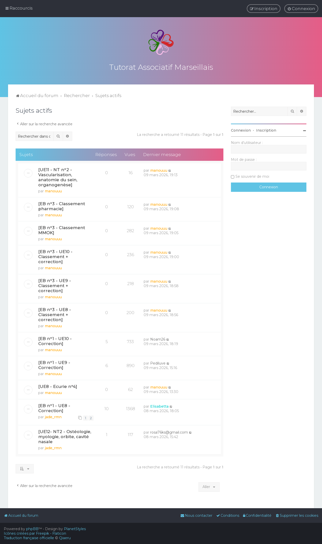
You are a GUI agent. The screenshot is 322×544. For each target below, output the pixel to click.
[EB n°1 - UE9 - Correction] (54, 364)
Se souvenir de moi (252, 175)
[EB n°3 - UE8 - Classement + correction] (54, 313)
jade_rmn (53, 416)
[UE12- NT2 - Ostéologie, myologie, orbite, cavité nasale (64, 435)
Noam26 (157, 338)
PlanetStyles (75, 529)
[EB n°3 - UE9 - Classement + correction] (54, 284)
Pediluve (158, 362)
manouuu (53, 190)
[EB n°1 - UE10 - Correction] (55, 340)
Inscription (266, 129)
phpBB (32, 529)
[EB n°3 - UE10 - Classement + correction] (55, 255)
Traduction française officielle (29, 538)
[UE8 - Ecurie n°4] (57, 385)
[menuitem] (301, 8)
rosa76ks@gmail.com (169, 431)
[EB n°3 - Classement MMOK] (61, 229)
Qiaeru (65, 538)
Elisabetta (159, 405)
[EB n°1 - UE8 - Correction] (54, 407)
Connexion (241, 129)
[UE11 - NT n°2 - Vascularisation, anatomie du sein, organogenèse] (57, 176)
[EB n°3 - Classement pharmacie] (61, 205)
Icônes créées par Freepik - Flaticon (35, 533)
